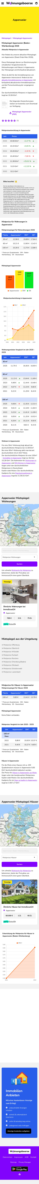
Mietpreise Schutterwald (12, 668)
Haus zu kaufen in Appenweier (25, 780)
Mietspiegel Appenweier (22, 38)
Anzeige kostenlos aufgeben (18, 1131)
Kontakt (33, 1157)
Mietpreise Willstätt (11, 652)
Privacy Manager (25, 1162)
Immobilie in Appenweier (12, 458)
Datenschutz (7, 1157)
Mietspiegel (6, 38)
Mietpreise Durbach (10, 655)
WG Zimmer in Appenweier (25, 463)
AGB (26, 1157)
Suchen (19, 564)
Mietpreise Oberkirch (11, 648)
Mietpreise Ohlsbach (11, 665)
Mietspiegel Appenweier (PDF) (21, 113)
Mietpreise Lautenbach (11, 672)
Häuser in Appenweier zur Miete (24, 773)
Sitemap (13, 1162)
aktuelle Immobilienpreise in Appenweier (17, 80)
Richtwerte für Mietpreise (21, 570)
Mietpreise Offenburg (11, 645)
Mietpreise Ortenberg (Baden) (14, 662)
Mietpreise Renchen (10, 658)
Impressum (18, 1157)
